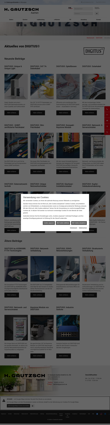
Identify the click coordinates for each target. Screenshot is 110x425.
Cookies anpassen (49, 223)
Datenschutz (83, 228)
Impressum (73, 228)
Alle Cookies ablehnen (63, 223)
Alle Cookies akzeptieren (79, 223)
